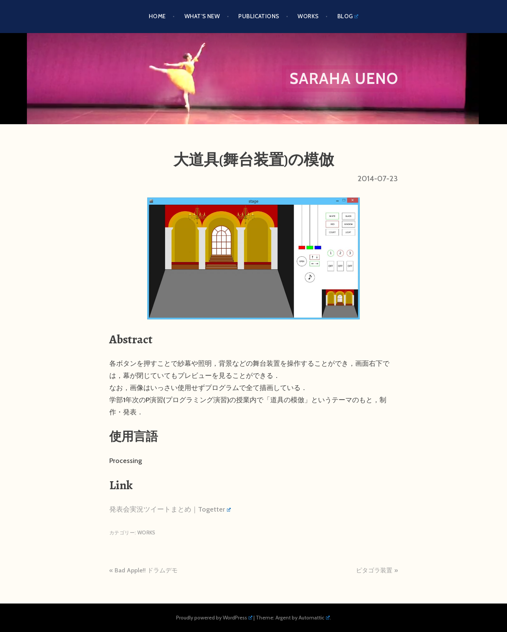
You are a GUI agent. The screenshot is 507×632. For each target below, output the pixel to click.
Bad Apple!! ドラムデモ (146, 570)
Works (308, 16)
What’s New (202, 16)
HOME (157, 16)
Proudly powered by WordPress (214, 617)
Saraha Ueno (344, 78)
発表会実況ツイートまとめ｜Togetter (170, 509)
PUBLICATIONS (258, 16)
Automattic (314, 617)
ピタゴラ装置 (374, 570)
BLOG (347, 16)
